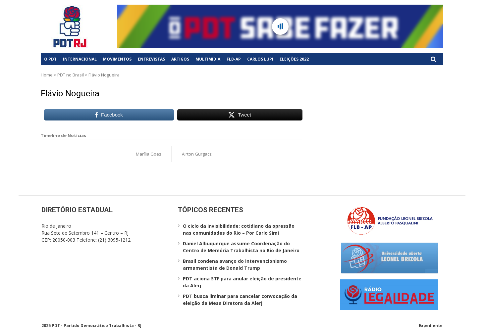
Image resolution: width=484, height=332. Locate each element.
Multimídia (207, 59)
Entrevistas (151, 59)
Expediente (431, 325)
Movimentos (117, 59)
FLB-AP (234, 59)
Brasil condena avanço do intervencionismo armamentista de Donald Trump (235, 264)
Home (47, 75)
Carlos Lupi (260, 59)
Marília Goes (148, 154)
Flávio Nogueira (70, 93)
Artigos (180, 59)
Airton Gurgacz (197, 154)
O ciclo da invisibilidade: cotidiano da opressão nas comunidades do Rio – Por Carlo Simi (239, 229)
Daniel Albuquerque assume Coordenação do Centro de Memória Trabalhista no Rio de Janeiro (241, 247)
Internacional (80, 59)
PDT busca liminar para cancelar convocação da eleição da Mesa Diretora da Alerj (240, 299)
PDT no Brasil (70, 75)
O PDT (50, 59)
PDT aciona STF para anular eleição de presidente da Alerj (242, 282)
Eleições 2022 (294, 59)
